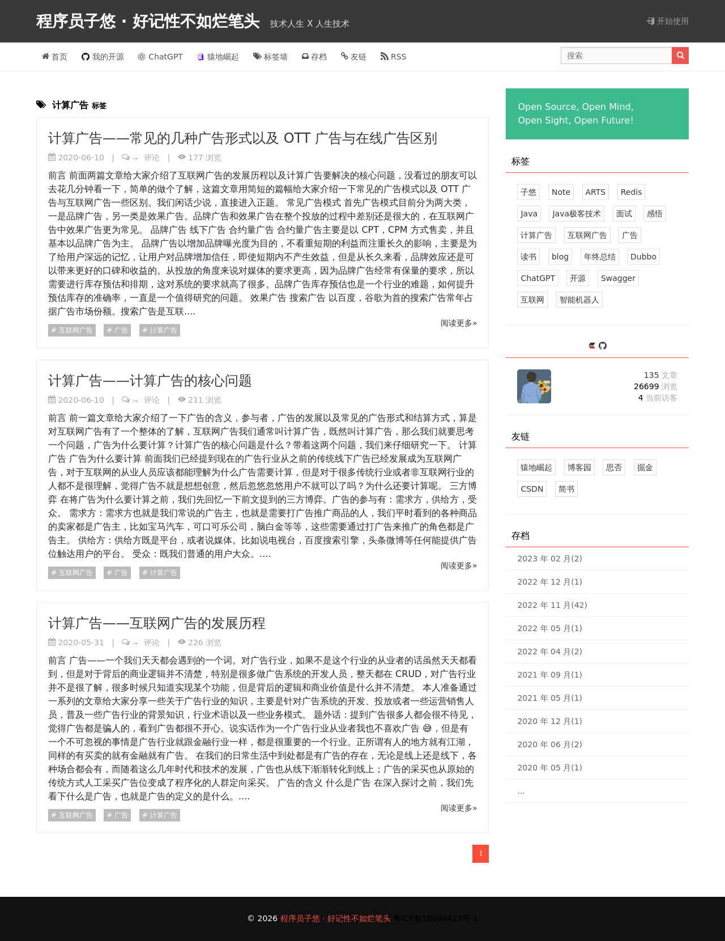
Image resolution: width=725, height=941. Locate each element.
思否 (614, 467)
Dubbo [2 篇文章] (643, 256)
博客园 (579, 467)
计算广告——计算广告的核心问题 (150, 381)
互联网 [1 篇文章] (532, 299)
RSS (394, 56)
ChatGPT (160, 56)
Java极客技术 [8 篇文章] (576, 213)
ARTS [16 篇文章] (596, 192)
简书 (566, 488)
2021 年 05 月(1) (549, 697)
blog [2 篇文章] (560, 256)
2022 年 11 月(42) (552, 605)
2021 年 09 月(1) (549, 674)
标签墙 (270, 56)
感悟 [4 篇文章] (655, 213)
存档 (314, 56)
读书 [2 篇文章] (528, 256)
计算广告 (162, 330)
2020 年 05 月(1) (549, 767)
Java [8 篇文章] (529, 213)
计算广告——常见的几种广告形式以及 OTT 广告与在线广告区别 (242, 138)
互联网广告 (75, 330)
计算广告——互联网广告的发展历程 (157, 623)
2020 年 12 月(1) (549, 721)
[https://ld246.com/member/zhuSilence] (593, 346)
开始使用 (668, 20)
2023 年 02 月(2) (549, 558)
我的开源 (103, 56)
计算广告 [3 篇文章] (536, 235)
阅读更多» (459, 322)
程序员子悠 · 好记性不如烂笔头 (150, 21)
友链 (353, 56)
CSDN (532, 488)
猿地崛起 (218, 56)
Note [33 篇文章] (561, 192)
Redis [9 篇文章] (631, 192)
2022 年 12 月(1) (549, 581)
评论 (146, 157)
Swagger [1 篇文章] (618, 278)
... (520, 790)
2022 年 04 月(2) (549, 651)
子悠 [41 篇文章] (528, 192)
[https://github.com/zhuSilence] (603, 346)
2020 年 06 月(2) (549, 744)
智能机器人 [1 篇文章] (579, 299)
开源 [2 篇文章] (578, 278)
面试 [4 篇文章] (624, 213)
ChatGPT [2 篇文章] (538, 278)
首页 (54, 56)
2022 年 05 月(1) (549, 628)
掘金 (645, 467)
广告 (120, 330)
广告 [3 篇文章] (630, 235)
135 (660, 375)
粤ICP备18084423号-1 (435, 918)
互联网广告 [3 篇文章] (587, 235)
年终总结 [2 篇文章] (600, 256)
